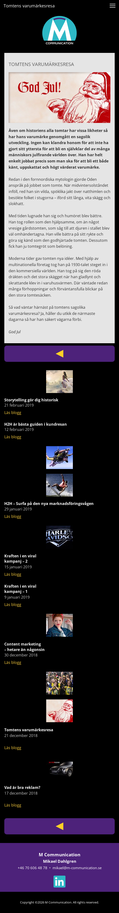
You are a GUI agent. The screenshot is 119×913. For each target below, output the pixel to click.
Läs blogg (12, 412)
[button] (112, 5)
